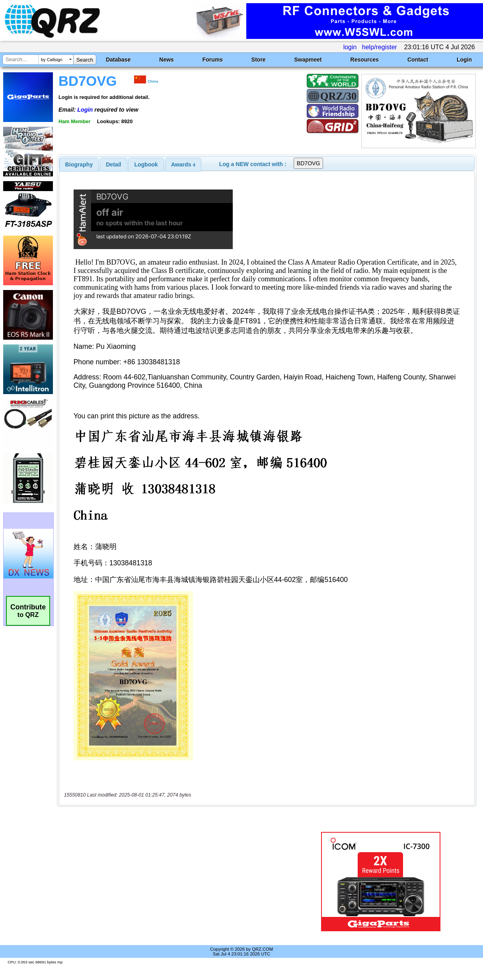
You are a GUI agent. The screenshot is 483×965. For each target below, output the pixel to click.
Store (258, 59)
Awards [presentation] (183, 164)
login (350, 47)
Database (118, 59)
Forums (213, 59)
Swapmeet (307, 59)
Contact (417, 59)
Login (464, 59)
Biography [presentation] (79, 164)
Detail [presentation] (113, 164)
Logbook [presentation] (146, 164)
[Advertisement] (177, 881)
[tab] (79, 164)
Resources (365, 59)
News (166, 59)
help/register (379, 47)
